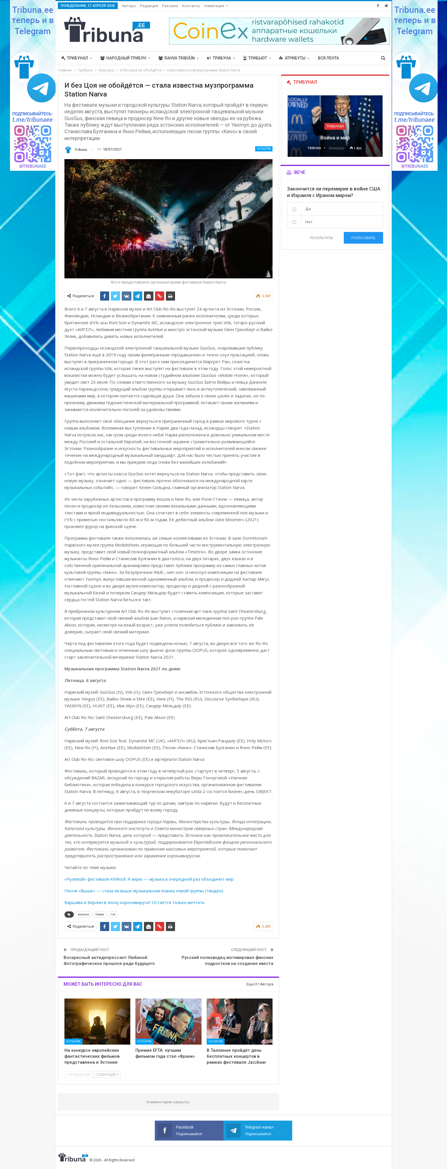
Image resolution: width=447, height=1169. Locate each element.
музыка (83, 914)
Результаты (321, 237)
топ (113, 914)
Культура (264, 148)
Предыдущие (78, 1074)
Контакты (191, 5)
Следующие (107, 1074)
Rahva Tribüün (177, 58)
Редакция (149, 5)
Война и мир (335, 138)
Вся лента (328, 58)
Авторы (129, 5)
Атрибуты (292, 58)
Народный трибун (123, 58)
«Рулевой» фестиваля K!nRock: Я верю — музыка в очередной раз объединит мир (149, 879)
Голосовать (363, 237)
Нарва (100, 914)
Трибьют (255, 58)
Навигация (214, 5)
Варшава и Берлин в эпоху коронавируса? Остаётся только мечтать (134, 902)
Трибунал (74, 58)
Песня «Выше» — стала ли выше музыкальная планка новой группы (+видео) (143, 890)
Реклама (170, 5)
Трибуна (219, 58)
